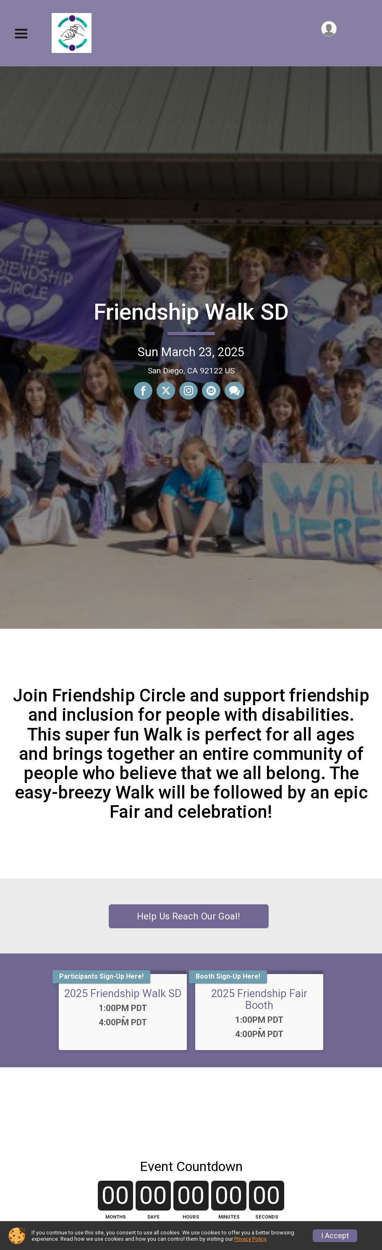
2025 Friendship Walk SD (123, 993)
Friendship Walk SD (191, 312)
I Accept (335, 1236)
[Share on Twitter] (166, 390)
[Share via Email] (211, 390)
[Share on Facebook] (143, 390)
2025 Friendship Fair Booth (259, 999)
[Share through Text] (234, 390)
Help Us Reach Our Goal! (188, 916)
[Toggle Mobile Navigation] (21, 33)
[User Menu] (329, 29)
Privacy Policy (250, 1239)
